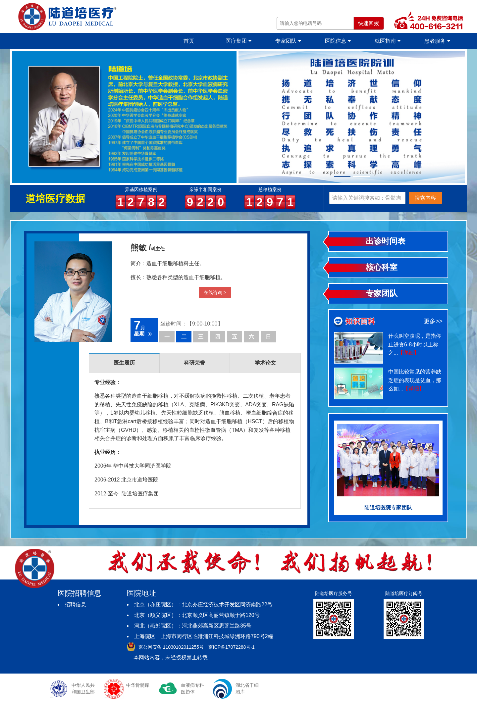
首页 (189, 41)
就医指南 (387, 41)
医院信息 (337, 41)
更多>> (433, 321)
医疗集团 (238, 41)
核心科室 (382, 267)
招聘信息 (75, 604)
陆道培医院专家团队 (388, 507)
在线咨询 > (215, 292)
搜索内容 (425, 198)
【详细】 (408, 353)
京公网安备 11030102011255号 (171, 647)
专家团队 (288, 41)
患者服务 (437, 41)
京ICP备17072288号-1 (231, 647)
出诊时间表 (385, 240)
